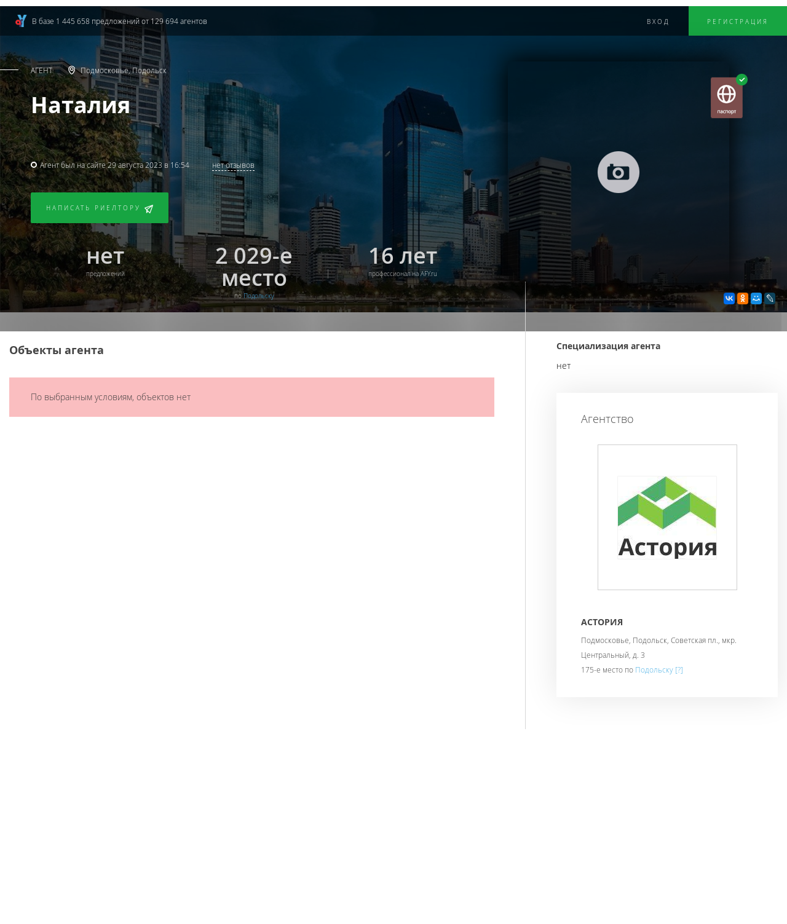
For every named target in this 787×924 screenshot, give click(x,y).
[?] (679, 669)
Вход (658, 22)
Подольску (258, 296)
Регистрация (738, 22)
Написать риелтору (99, 208)
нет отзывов (233, 165)
